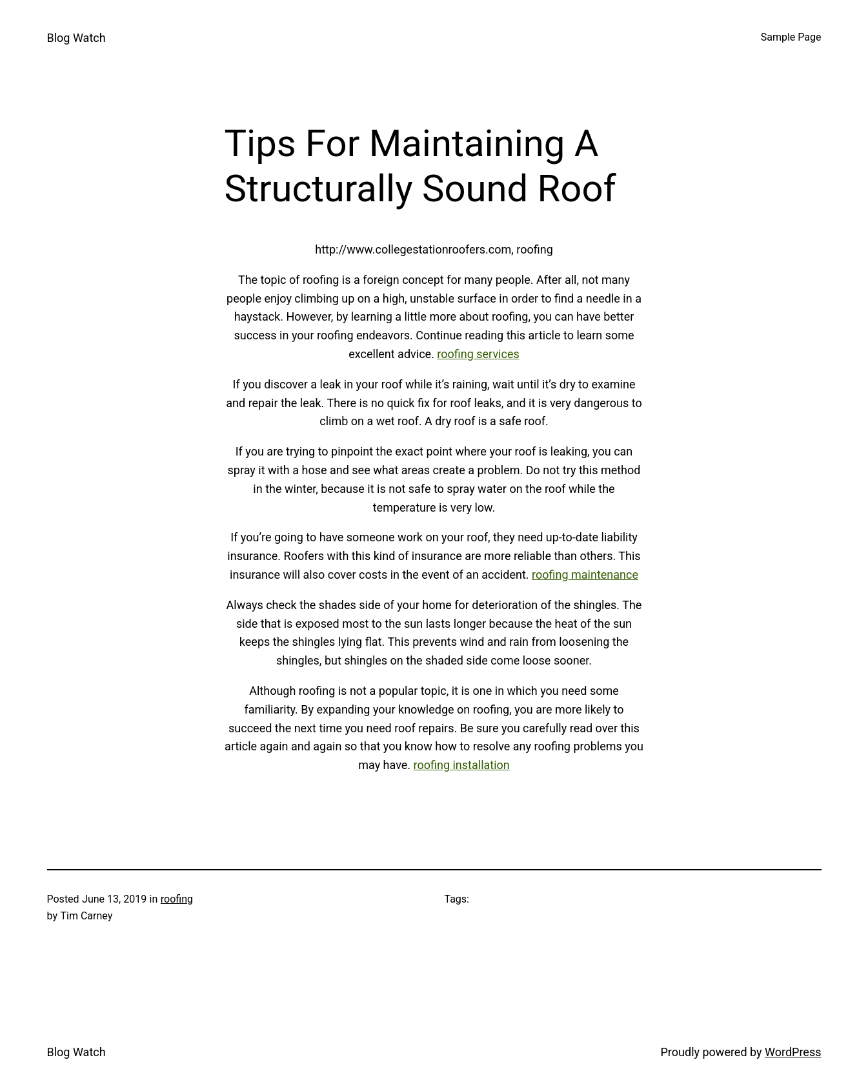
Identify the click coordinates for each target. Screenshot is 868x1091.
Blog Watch (76, 38)
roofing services (478, 354)
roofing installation (462, 765)
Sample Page (791, 37)
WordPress (793, 1052)
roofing (177, 899)
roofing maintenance (585, 574)
